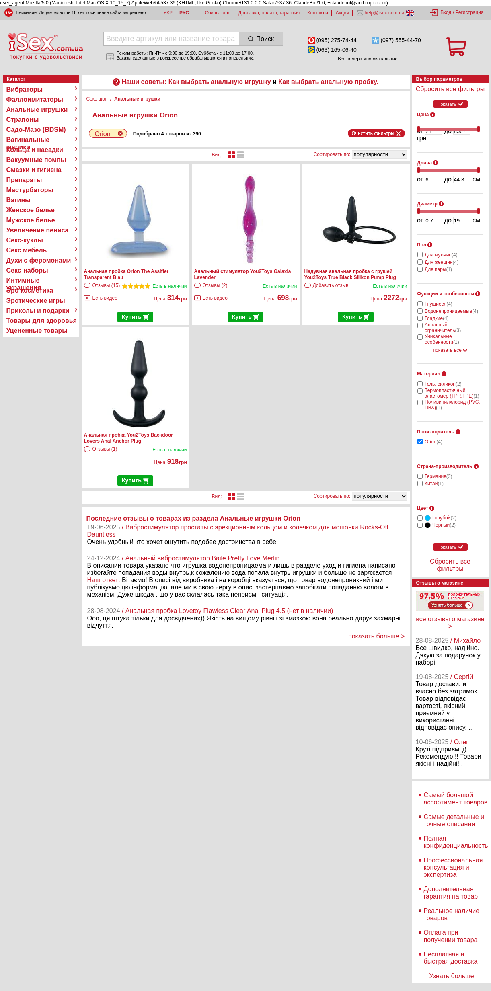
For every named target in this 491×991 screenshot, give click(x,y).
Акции (342, 13)
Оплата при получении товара (451, 936)
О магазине (218, 13)
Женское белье (30, 210)
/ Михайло (465, 640)
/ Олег (459, 742)
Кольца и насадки (34, 149)
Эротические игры (35, 300)
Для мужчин (441, 255)
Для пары (438, 269)
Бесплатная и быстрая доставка (451, 958)
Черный (444, 525)
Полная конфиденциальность (456, 842)
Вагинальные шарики (28, 140)
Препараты (24, 179)
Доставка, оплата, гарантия (269, 13)
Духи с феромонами (38, 260)
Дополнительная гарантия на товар (451, 893)
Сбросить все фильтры (450, 89)
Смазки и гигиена (34, 169)
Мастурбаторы (30, 190)
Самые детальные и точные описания (454, 820)
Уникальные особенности (442, 339)
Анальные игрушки (37, 109)
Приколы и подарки (38, 310)
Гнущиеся (438, 304)
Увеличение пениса (37, 230)
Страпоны (22, 119)
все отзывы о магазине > (450, 623)
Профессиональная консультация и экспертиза (453, 867)
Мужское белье (30, 220)
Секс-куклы (24, 240)
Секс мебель (26, 250)
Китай (434, 483)
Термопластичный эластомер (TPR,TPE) (452, 393)
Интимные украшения (23, 280)
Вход (445, 12)
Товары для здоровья (41, 320)
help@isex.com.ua (384, 13)
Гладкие (437, 318)
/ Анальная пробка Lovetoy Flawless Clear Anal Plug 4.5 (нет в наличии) (227, 610)
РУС (184, 13)
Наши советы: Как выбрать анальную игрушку (196, 81)
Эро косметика (29, 290)
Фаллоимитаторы (35, 99)
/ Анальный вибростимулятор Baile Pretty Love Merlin (201, 558)
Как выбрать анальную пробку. (328, 81)
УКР (168, 13)
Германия (438, 476)
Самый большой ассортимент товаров (456, 799)
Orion (433, 442)
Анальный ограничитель (443, 327)
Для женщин (441, 262)
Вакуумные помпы (36, 159)
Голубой (444, 518)
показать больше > (376, 636)
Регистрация (469, 12)
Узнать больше (451, 976)
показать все (450, 350)
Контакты (317, 13)
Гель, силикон (443, 384)
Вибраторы (24, 89)
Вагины (18, 200)
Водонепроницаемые (451, 311)
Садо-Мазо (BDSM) (36, 129)
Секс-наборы (27, 270)
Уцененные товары (37, 330)
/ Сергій (461, 676)
